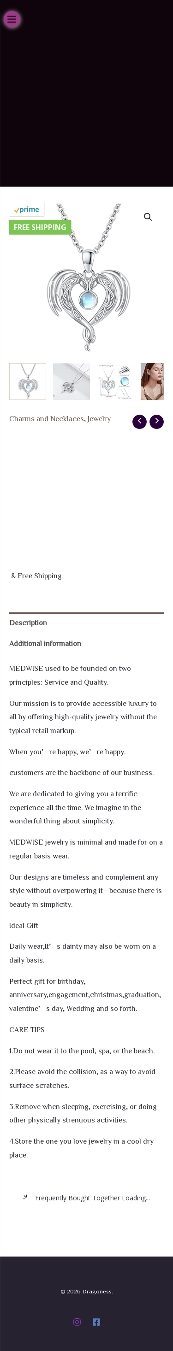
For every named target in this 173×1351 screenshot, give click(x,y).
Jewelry (99, 418)
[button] (148, 217)
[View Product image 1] (27, 381)
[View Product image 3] (115, 381)
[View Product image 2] (71, 381)
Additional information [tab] (45, 643)
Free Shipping (40, 227)
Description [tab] (28, 622)
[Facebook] (96, 1322)
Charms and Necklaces (46, 418)
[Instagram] (77, 1322)
